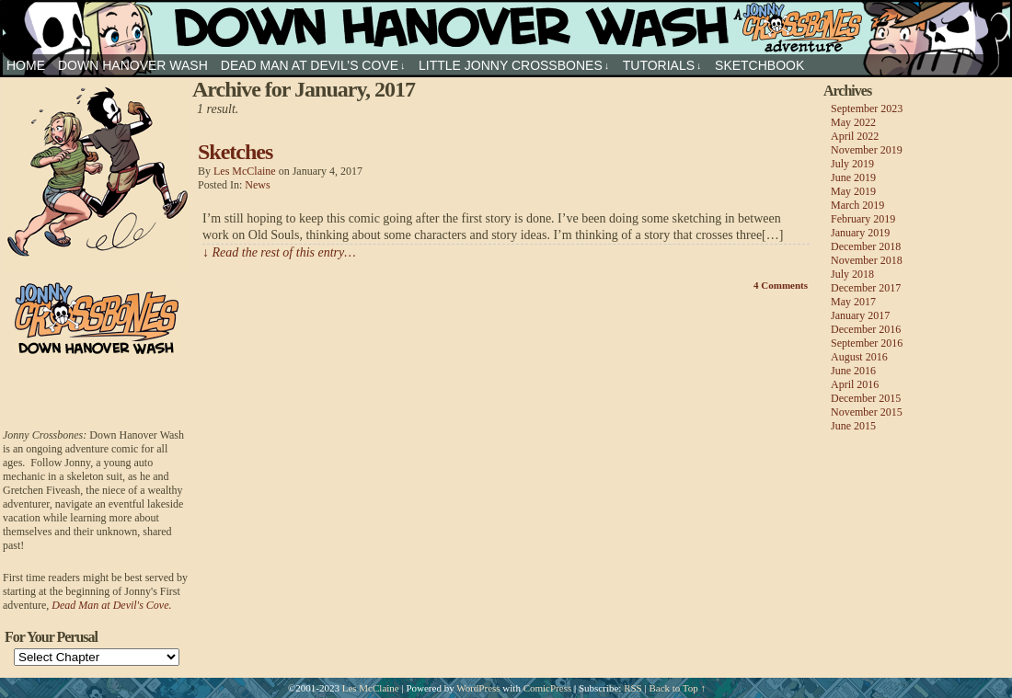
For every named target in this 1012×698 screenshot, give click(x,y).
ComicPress (547, 687)
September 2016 (867, 343)
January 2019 (860, 232)
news (257, 184)
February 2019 (863, 218)
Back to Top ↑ (677, 687)
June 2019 (853, 177)
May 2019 (853, 191)
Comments (780, 285)
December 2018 (866, 246)
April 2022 (855, 136)
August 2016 (859, 356)
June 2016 (853, 370)
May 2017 (853, 301)
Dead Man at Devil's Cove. (111, 605)
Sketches (235, 152)
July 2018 (852, 274)
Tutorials (662, 65)
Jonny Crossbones (506, 27)
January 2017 (860, 315)
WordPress (478, 687)
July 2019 (852, 163)
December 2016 (866, 329)
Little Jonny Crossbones (514, 65)
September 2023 (867, 108)
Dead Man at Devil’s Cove (313, 65)
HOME (25, 65)
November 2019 (867, 149)
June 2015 (853, 425)
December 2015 (866, 398)
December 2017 (866, 287)
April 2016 (855, 384)
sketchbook (759, 65)
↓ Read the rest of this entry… (279, 252)
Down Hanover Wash (133, 65)
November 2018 (867, 260)
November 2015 (867, 412)
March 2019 (857, 205)
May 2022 (853, 122)
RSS (633, 687)
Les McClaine (244, 171)
